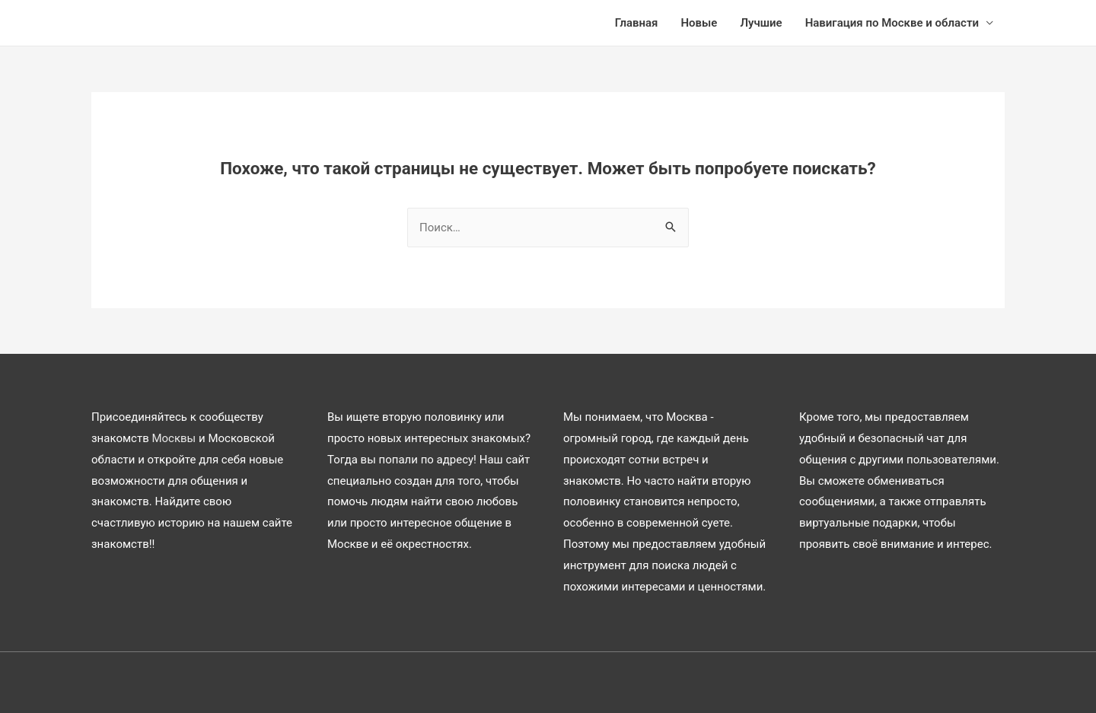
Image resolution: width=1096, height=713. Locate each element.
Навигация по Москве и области (892, 23)
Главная (636, 23)
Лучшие (761, 23)
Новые (698, 23)
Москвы (173, 438)
